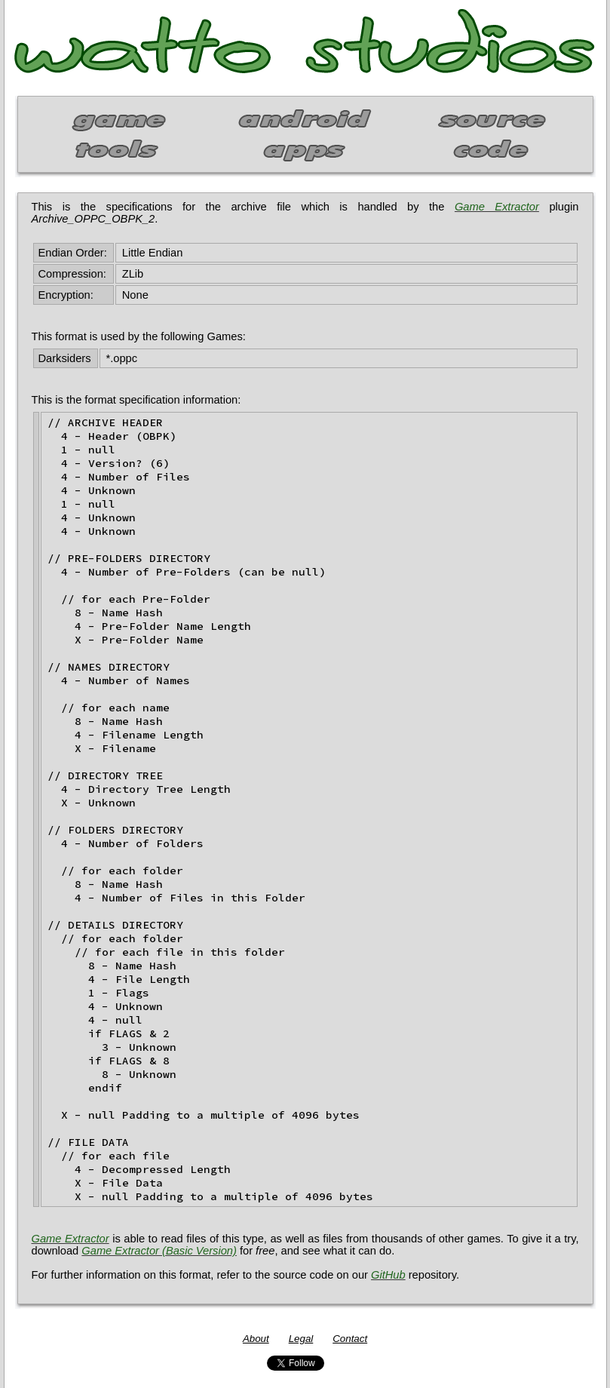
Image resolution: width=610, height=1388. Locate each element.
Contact (350, 1338)
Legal (301, 1338)
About (256, 1338)
